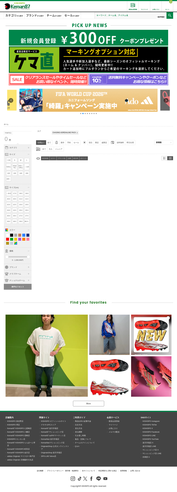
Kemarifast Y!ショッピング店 (52, 443)
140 (20, 173)
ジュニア (58, 149)
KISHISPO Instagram (151, 421)
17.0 (14, 193)
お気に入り (113, 428)
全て (49, 143)
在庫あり (41, 143)
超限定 (104, 143)
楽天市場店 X (148, 443)
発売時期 (45, 158)
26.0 (8, 216)
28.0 (8, 221)
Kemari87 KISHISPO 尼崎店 (18, 435)
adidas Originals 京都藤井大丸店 (20, 460)
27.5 (26, 216)
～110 (27, 167)
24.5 (14, 210)
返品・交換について (83, 439)
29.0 (20, 221)
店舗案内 (9, 417)
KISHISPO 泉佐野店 (15, 421)
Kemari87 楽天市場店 (49, 428)
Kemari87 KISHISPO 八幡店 (18, 432)
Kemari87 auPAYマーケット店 (53, 435)
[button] (80, 113)
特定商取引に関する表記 (107, 471)
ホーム (6, 124)
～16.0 (8, 193)
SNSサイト (146, 417)
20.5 (14, 199)
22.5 (14, 204)
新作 (62, 143)
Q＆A (77, 446)
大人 (50, 149)
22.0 (8, 204)
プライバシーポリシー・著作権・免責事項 (62, 471)
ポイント (83, 158)
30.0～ (26, 221)
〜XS (8, 160)
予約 (69, 143)
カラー (53, 158)
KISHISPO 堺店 (13, 425)
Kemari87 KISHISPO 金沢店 (18, 453)
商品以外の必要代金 (83, 421)
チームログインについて (85, 443)
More (88, 403)
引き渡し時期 (80, 435)
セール (76, 143)
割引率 (75, 158)
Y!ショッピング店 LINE (152, 453)
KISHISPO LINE (149, 435)
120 (8, 173)
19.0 (26, 193)
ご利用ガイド (79, 417)
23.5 (26, 204)
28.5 (14, 221)
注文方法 (78, 425)
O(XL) (8, 167)
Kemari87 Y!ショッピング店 (52, 432)
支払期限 (78, 432)
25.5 (26, 210)
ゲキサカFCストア (48, 425)
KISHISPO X (148, 428)
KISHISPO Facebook (151, 432)
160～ (8, 179)
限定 (97, 143)
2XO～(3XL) (20, 167)
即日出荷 (130, 143)
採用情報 (123, 471)
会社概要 (40, 471)
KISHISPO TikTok (150, 425)
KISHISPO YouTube (151, 439)
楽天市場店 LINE (149, 446)
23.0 (20, 204)
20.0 (8, 199)
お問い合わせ (135, 471)
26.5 (14, 216)
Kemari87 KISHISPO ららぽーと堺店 (21, 444)
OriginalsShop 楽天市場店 (51, 453)
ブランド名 (61, 158)
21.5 (26, 199)
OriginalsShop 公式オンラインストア (55, 447)
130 (14, 173)
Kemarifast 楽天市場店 (50, 439)
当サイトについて (88, 471)
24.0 (8, 210)
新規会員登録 (114, 421)
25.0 (20, 210)
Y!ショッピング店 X (151, 450)
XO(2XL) (15, 167)
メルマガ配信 (114, 432)
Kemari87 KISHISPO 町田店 (18, 449)
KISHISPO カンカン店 (16, 439)
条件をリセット (17, 287)
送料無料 (120, 143)
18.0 (20, 193)
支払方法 (78, 428)
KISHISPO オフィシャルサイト (53, 421)
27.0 (20, 216)
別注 (90, 143)
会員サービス (113, 417)
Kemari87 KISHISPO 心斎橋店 (19, 428)
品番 (69, 158)
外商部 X (146, 457)
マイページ (113, 425)
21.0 (20, 199)
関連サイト (44, 417)
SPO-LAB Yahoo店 (48, 456)
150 (27, 173)
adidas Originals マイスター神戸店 (21, 456)
